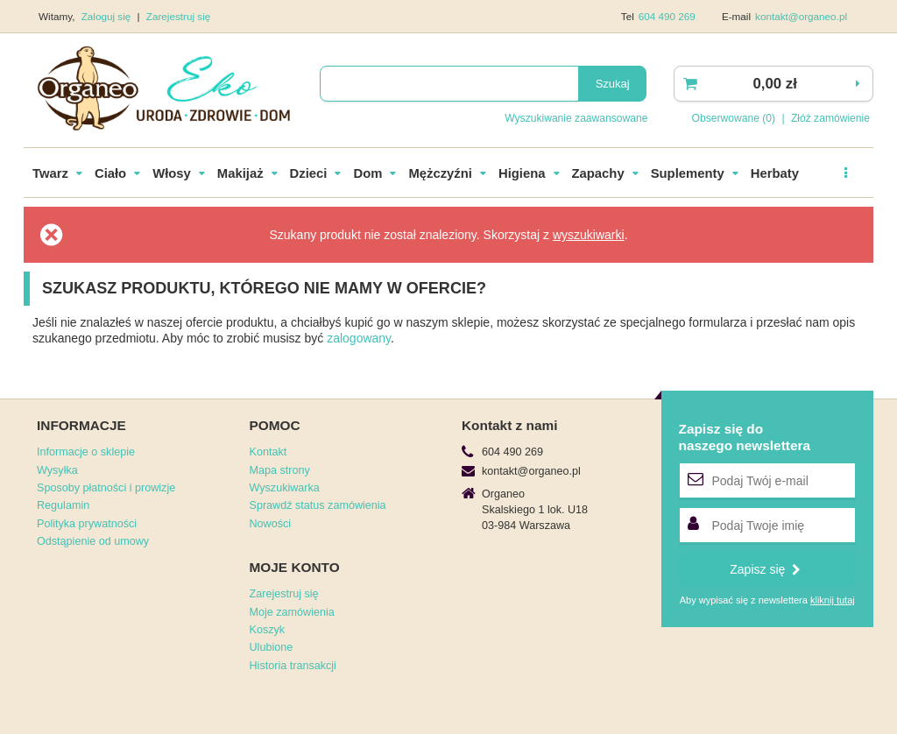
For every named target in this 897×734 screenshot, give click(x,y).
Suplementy (687, 173)
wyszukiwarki (589, 235)
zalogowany (359, 338)
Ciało (110, 173)
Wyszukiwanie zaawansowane (576, 118)
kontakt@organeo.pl (801, 16)
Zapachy (598, 173)
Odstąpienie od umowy (93, 541)
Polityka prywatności (87, 524)
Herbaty (775, 173)
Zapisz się (765, 569)
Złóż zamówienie (830, 118)
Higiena (522, 173)
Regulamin (63, 505)
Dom (367, 173)
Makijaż (240, 173)
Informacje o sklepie (86, 452)
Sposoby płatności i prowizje (106, 488)
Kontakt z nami (509, 425)
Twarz (50, 173)
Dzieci (309, 173)
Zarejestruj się (178, 16)
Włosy (171, 173)
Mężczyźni (440, 173)
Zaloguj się (107, 16)
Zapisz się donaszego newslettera (745, 436)
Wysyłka (57, 470)
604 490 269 (667, 16)
